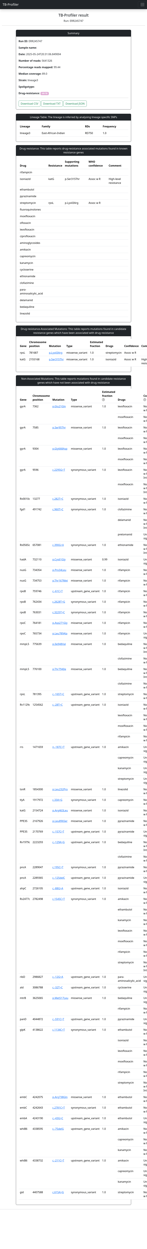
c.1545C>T (58, 899)
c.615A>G (58, 1192)
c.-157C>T (58, 831)
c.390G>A (58, 545)
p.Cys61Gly (59, 559)
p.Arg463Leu (60, 810)
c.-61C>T (57, 591)
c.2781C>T (58, 1107)
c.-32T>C (57, 987)
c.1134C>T (58, 1030)
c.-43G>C (57, 1118)
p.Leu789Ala (59, 633)
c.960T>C (57, 509)
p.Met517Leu (60, 998)
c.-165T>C (58, 694)
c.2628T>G (58, 602)
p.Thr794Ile (59, 669)
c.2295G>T (58, 470)
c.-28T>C (57, 704)
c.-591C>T (58, 1019)
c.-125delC (58, 878)
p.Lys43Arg (55, 352)
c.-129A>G (58, 842)
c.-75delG (58, 1129)
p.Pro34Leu (59, 570)
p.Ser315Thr (56, 359)
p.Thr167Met (60, 580)
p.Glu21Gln (59, 406)
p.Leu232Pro (60, 789)
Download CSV (29, 103)
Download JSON (75, 103)
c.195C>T (57, 867)
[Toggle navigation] (142, 4)
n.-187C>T (58, 747)
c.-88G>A (57, 888)
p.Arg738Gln (60, 1097)
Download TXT (52, 103)
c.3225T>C (58, 612)
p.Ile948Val (59, 644)
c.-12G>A (57, 977)
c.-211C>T (58, 1160)
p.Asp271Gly (59, 623)
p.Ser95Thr (59, 427)
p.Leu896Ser (59, 821)
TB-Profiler (11, 4)
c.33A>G (57, 800)
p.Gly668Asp (59, 448)
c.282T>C (57, 499)
